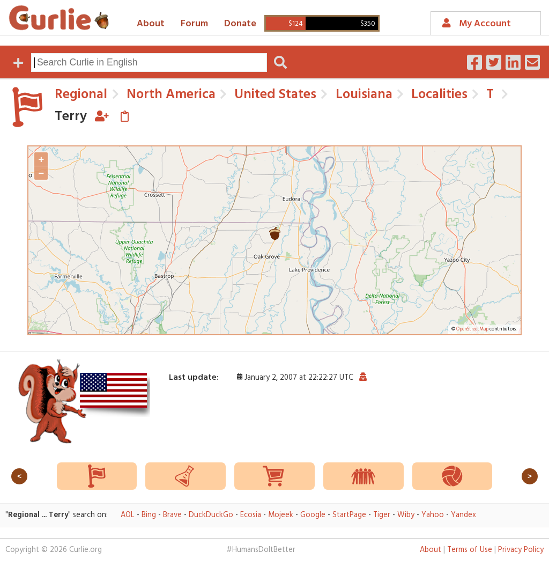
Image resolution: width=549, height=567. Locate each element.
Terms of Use (469, 550)
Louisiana (362, 95)
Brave (172, 515)
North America (169, 95)
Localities (438, 95)
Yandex (463, 515)
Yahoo (432, 515)
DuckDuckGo (211, 515)
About (151, 24)
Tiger (381, 515)
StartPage (349, 515)
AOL (128, 515)
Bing (149, 515)
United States (273, 95)
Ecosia (250, 515)
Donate (240, 24)
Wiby (405, 515)
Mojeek (280, 515)
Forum (194, 24)
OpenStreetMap (472, 329)
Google (312, 515)
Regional (81, 95)
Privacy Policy (521, 550)
